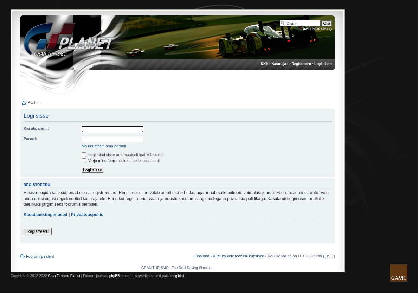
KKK (265, 64)
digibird (178, 276)
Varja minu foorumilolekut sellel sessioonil (121, 161)
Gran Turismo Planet (64, 276)
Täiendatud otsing (316, 28)
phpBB (114, 276)
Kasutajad (280, 64)
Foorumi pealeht (40, 256)
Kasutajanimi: (36, 128)
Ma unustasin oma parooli (104, 146)
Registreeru (301, 64)
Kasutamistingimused (45, 214)
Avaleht (34, 103)
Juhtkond (202, 256)
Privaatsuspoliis (87, 214)
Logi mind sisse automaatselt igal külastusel (122, 155)
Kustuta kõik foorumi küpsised (238, 256)
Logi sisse (323, 64)
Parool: (30, 138)
